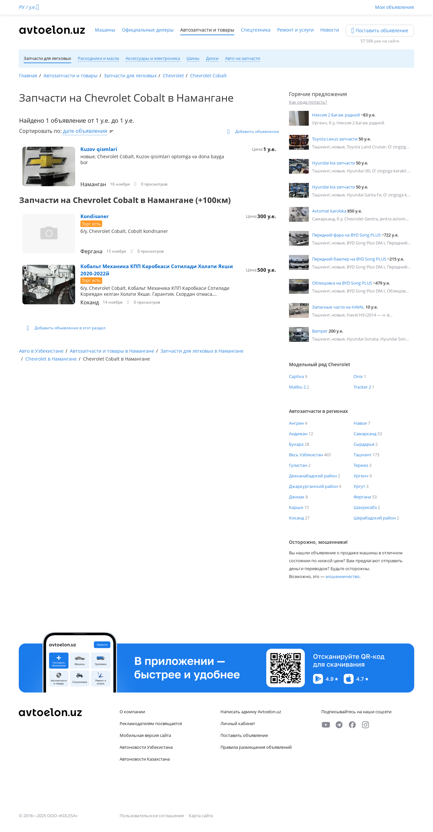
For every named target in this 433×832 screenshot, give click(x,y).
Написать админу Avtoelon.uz (250, 712)
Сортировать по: (41, 131)
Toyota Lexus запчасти (335, 139)
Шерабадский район (375, 518)
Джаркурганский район (313, 486)
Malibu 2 (297, 387)
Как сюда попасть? (308, 102)
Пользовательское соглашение (152, 816)
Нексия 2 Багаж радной (336, 115)
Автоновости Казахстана (145, 759)
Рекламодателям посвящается (151, 723)
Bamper (320, 331)
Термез (361, 465)
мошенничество (343, 576)
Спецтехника (256, 30)
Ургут (359, 486)
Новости (329, 30)
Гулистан (298, 465)
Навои (360, 423)
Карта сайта (201, 816)
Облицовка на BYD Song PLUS (342, 283)
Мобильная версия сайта (145, 735)
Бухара (296, 444)
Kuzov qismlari (98, 149)
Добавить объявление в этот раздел (66, 328)
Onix (358, 376)
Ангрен (296, 423)
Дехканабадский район (313, 476)
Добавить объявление (253, 131)
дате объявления (85, 131)
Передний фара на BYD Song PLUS (346, 235)
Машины (105, 30)
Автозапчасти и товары (207, 30)
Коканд (89, 302)
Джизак (296, 497)
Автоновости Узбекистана (146, 747)
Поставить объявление (244, 735)
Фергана (91, 251)
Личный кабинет (237, 723)
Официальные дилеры (148, 30)
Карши (296, 507)
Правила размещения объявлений (256, 747)
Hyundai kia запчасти (333, 163)
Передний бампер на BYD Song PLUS (349, 259)
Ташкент (362, 455)
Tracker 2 (362, 387)
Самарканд (365, 434)
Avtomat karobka (329, 211)
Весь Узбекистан (306, 455)
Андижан (298, 434)
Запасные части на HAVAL (338, 307)
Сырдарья (364, 444)
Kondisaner (94, 216)
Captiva (296, 376)
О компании (132, 712)
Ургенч (361, 476)
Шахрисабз (365, 507)
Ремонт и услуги (295, 30)
